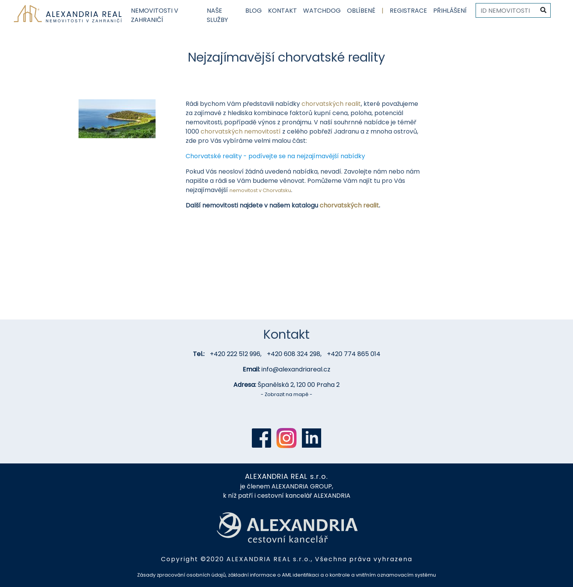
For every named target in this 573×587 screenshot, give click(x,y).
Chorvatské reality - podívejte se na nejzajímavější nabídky (275, 156)
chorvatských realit (331, 103)
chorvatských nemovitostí (241, 131)
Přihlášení (450, 10)
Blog (253, 10)
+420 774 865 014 (353, 354)
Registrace (408, 10)
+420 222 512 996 (235, 354)
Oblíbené (361, 10)
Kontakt (282, 10)
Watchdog (322, 10)
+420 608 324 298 (293, 354)
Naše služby (217, 15)
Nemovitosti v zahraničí (154, 15)
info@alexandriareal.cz (295, 369)
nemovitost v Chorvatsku (260, 190)
